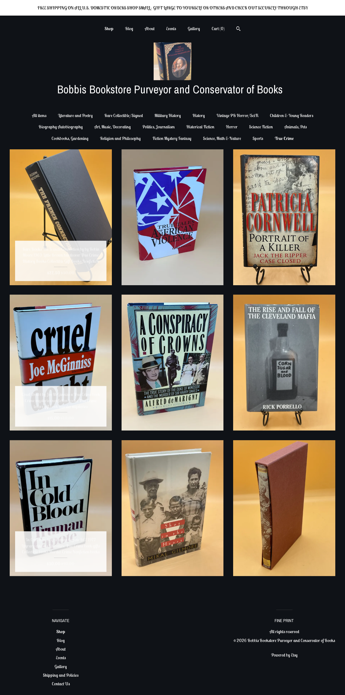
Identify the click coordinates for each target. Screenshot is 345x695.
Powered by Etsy (284, 655)
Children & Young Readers (291, 115)
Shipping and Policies (60, 675)
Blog (129, 28)
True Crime (284, 138)
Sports (258, 138)
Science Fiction (261, 126)
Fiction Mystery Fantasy (171, 138)
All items (39, 115)
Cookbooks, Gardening (69, 138)
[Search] (238, 29)
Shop (109, 28)
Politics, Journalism (158, 126)
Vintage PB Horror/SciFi (237, 115)
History (198, 115)
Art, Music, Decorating (112, 126)
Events (171, 28)
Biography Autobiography (61, 126)
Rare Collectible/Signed (123, 115)
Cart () (218, 28)
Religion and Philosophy (120, 138)
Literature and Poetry (75, 115)
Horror (231, 126)
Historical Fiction (200, 126)
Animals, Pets (295, 126)
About (149, 28)
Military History (167, 115)
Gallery (194, 28)
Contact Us (61, 683)
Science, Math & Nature (222, 138)
